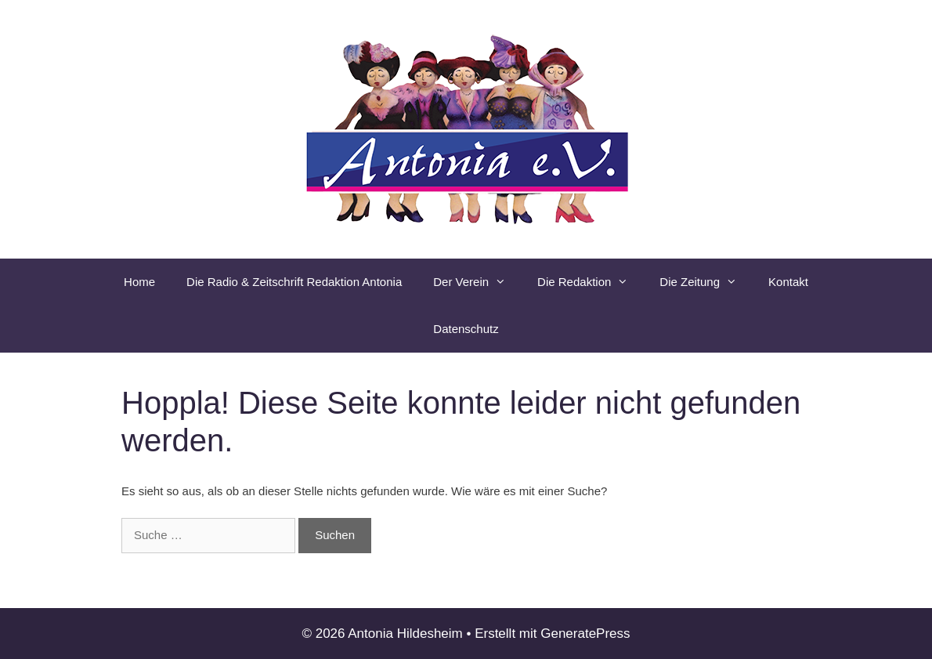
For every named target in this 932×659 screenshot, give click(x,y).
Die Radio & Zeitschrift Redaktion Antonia (294, 281)
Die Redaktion (590, 282)
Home (139, 281)
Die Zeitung (706, 282)
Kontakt (788, 281)
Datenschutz (465, 328)
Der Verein (477, 282)
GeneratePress (585, 633)
